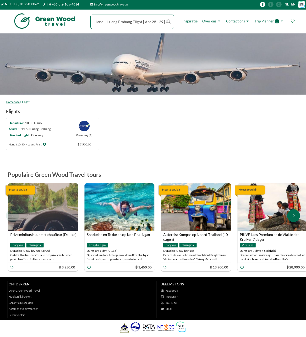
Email (168, 308)
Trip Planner (269, 21)
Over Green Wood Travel (24, 290)
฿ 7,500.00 (84, 144)
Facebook (171, 290)
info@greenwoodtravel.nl (111, 4)
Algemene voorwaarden (23, 308)
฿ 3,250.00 (67, 267)
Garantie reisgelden (21, 303)
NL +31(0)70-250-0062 (22, 4)
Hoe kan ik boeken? (21, 296)
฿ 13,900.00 (219, 267)
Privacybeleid (17, 315)
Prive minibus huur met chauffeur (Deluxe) (43, 234)
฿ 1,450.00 (143, 267)
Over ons (212, 21)
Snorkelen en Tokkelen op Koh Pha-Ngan (118, 234)
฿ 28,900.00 (295, 267)
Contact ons (238, 21)
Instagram (171, 296)
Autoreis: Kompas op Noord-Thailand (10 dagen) (195, 235)
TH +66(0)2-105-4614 (63, 4)
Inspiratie (190, 21)
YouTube (171, 303)
